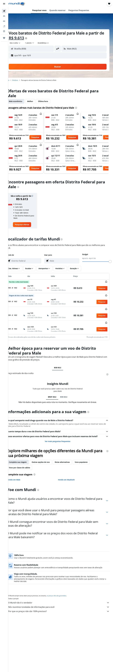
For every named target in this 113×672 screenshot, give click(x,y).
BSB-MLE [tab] (60, 360)
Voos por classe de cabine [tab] (25, 460)
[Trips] (4, 38)
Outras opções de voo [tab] (47, 455)
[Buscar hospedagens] (4, 16)
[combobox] (49, 43)
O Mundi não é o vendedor (61, 596)
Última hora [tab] (49, 101)
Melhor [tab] (36, 101)
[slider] (110, 261)
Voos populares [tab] (87, 455)
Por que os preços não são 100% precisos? (61, 605)
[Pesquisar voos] (4, 11)
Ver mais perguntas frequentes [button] (60, 434)
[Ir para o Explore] (4, 31)
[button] (4, 3)
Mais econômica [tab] (21, 101)
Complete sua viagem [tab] (24, 455)
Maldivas (21, 80)
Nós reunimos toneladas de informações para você (61, 600)
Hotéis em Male (19, 472)
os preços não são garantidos (62, 589)
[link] (27, 224)
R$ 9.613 (28, 37)
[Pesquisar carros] (4, 21)
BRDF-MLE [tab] (55, 390)
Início (13, 80)
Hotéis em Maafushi (69, 472)
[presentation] (37, 38)
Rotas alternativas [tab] (68, 455)
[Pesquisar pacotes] (4, 26)
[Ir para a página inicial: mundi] (17, 3)
